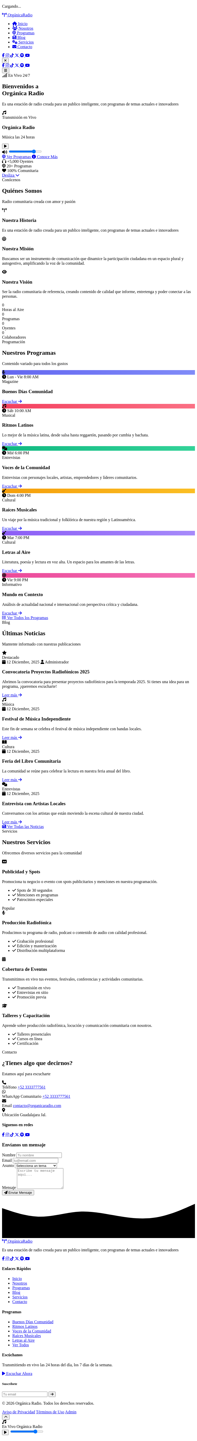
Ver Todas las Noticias (23, 826)
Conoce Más (44, 157)
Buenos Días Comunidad (32, 1326)
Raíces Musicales (26, 1339)
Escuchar (12, 401)
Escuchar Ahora (17, 1377)
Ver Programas (17, 157)
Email (7, 1160)
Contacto (22, 47)
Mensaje (9, 1191)
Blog (18, 37)
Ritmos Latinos (24, 1330)
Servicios (23, 42)
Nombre (8, 1155)
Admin (70, 1416)
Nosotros (22, 28)
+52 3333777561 (32, 1087)
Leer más (12, 695)
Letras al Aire (23, 1344)
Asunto (8, 1165)
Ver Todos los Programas (25, 618)
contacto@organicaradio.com (37, 1105)
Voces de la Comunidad (31, 1335)
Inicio (19, 23)
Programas (23, 33)
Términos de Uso (50, 1416)
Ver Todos (20, 1349)
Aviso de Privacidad (18, 1416)
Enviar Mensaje (18, 1196)
